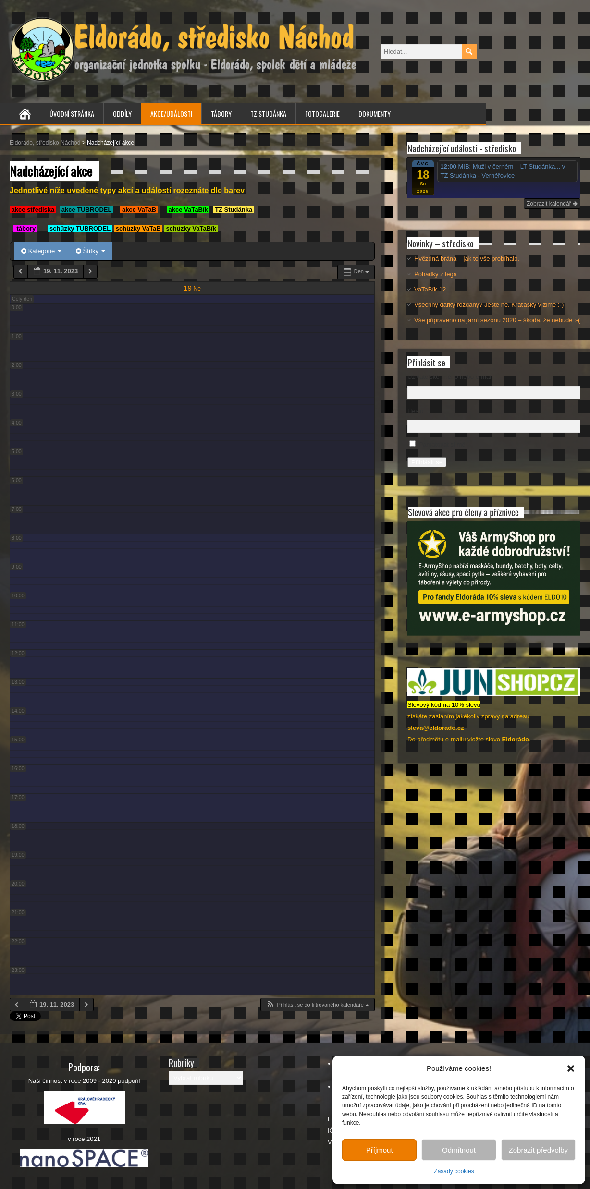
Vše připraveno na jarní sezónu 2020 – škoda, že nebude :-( (497, 320)
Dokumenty (374, 114)
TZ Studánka (268, 114)
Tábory (221, 114)
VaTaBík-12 (430, 289)
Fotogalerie (322, 114)
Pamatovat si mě (442, 444)
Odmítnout (459, 1150)
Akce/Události (171, 114)
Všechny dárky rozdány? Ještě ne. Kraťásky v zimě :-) (489, 304)
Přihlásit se (426, 462)
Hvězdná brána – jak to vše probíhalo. (466, 258)
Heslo (415, 410)
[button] (571, 1068)
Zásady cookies (454, 1171)
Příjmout (379, 1150)
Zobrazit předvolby (538, 1150)
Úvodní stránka (71, 114)
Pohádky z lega (435, 274)
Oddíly (122, 114)
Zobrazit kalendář (552, 203)
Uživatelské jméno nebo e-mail (449, 376)
